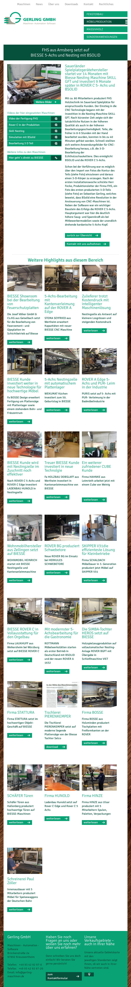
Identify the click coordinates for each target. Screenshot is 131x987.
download (52, 747)
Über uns (53, 4)
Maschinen (23, 4)
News (39, 4)
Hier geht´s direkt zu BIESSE (26, 157)
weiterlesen (16, 342)
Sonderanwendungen (102, 37)
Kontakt (88, 4)
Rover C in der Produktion (24, 125)
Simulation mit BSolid (22, 137)
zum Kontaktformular (58, 976)
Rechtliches (106, 4)
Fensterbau (95, 14)
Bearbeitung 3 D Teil (21, 143)
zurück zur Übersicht (79, 235)
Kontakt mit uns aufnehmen (84, 244)
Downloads (71, 4)
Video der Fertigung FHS (23, 118)
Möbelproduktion (99, 22)
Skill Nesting (16, 131)
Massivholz (95, 29)
